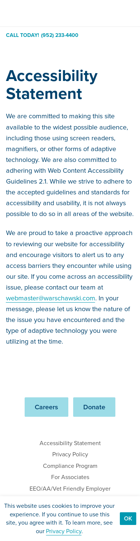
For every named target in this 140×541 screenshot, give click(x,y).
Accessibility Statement (70, 443)
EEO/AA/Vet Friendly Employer (70, 488)
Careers (46, 407)
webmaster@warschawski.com (50, 298)
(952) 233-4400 (59, 35)
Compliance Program (70, 466)
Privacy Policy (70, 454)
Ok (128, 518)
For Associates (70, 477)
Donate (94, 407)
